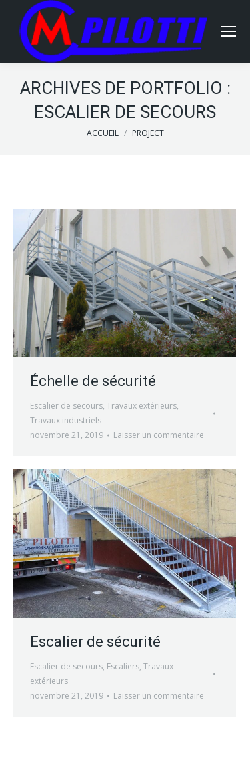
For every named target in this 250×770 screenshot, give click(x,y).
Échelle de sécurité (93, 381)
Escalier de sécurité (95, 641)
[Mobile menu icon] (229, 31)
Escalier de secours (66, 405)
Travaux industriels (65, 420)
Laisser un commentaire (158, 435)
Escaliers (123, 666)
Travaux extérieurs (142, 405)
